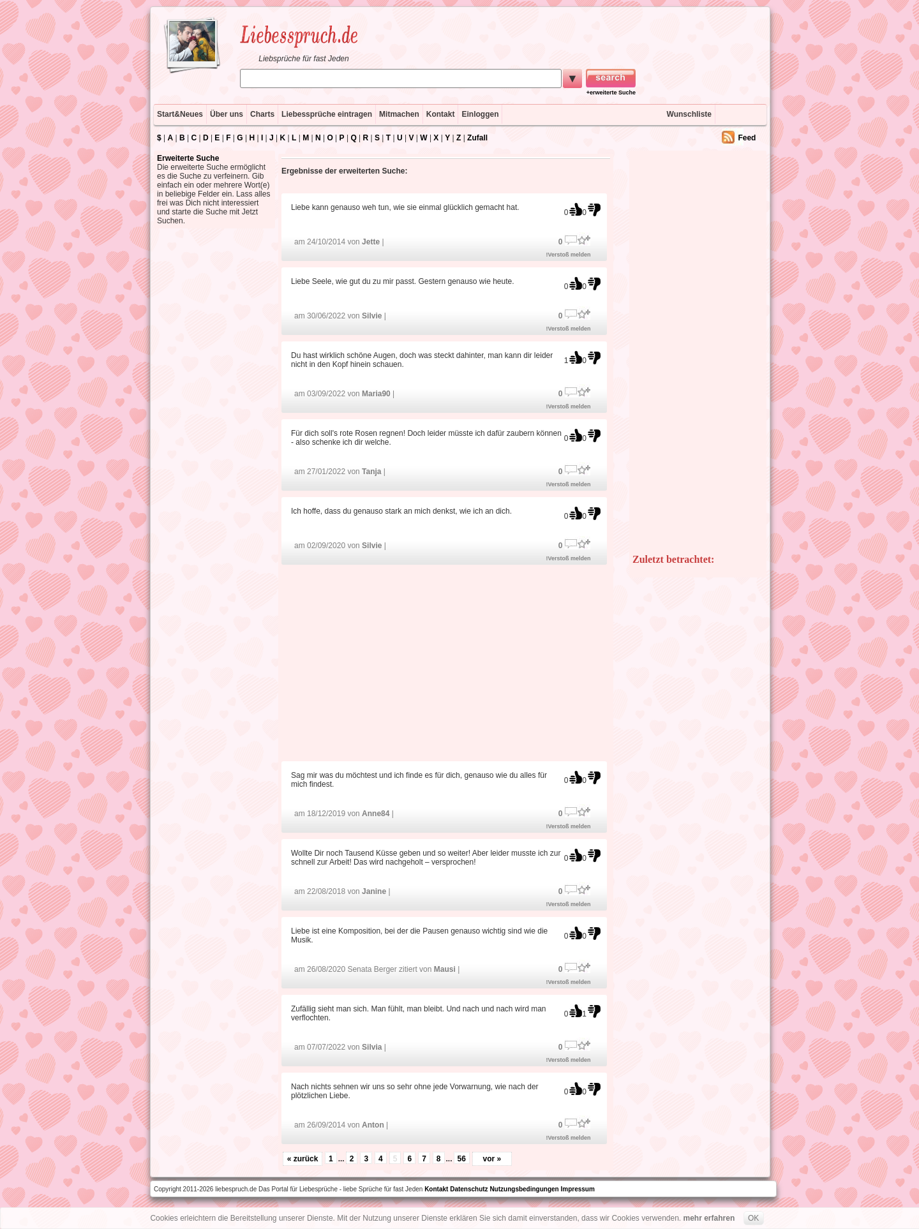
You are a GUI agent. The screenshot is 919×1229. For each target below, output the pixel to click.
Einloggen (479, 114)
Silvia (372, 1047)
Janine (374, 891)
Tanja (371, 471)
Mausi (445, 969)
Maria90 (376, 393)
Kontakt (440, 114)
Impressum (578, 1189)
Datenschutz (469, 1189)
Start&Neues (180, 114)
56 (462, 1158)
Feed (747, 137)
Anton (373, 1125)
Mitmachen (399, 114)
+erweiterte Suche (611, 92)
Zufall (477, 137)
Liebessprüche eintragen (326, 114)
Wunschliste (689, 114)
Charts (262, 114)
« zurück (302, 1158)
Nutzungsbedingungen (523, 1189)
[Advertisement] (446, 662)
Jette (371, 241)
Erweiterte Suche (188, 158)
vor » (492, 1158)
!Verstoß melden (568, 254)
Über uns (226, 114)
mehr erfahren (709, 1218)
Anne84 (375, 813)
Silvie (372, 315)
